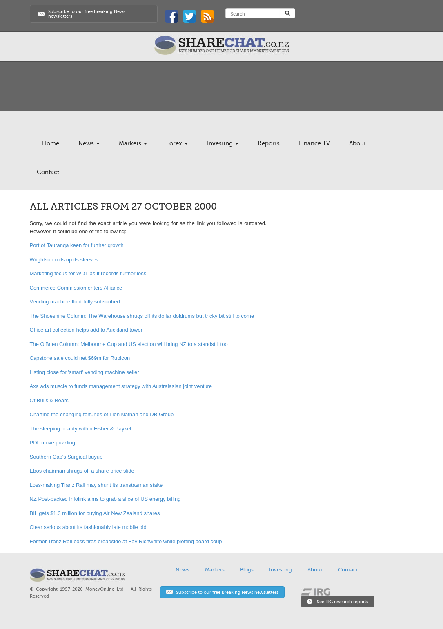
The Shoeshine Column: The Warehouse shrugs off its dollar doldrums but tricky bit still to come (142, 316)
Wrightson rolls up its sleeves (64, 260)
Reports (269, 143)
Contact (48, 172)
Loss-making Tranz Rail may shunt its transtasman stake (96, 485)
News (89, 143)
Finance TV (314, 143)
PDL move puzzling (53, 442)
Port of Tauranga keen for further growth (77, 245)
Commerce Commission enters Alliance (76, 288)
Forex (177, 143)
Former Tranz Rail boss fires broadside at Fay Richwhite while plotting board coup (126, 541)
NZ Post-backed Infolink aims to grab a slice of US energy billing (105, 499)
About (357, 143)
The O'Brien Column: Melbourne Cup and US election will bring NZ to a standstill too (129, 344)
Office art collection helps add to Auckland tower (86, 330)
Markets (133, 143)
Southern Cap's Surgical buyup (66, 457)
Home (50, 143)
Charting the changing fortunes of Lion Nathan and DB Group (102, 414)
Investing (222, 143)
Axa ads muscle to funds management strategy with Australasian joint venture (121, 386)
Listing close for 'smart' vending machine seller (84, 372)
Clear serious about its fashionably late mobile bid (88, 527)
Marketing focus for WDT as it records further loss (88, 273)
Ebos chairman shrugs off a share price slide (82, 471)
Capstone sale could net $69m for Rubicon (80, 358)
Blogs (247, 570)
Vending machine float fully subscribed (75, 302)
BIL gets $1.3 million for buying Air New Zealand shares (95, 513)
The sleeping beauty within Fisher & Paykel (80, 429)
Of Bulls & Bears (49, 400)
